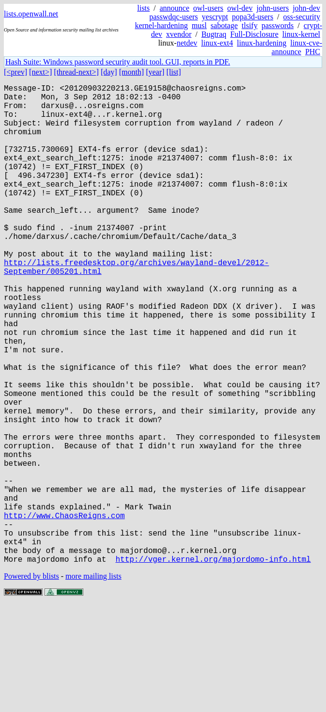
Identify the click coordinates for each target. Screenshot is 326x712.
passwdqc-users (173, 17)
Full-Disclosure (254, 34)
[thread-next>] (76, 72)
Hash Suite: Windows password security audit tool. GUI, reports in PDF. (117, 62)
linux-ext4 (217, 43)
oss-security (301, 17)
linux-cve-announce (297, 47)
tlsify (250, 25)
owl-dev (239, 8)
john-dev (306, 8)
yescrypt (215, 17)
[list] (173, 72)
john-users (272, 8)
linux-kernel (301, 34)
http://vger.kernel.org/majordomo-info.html (212, 665)
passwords (278, 25)
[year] (155, 72)
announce (174, 8)
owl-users (208, 8)
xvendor (178, 34)
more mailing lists (93, 683)
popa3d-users (252, 17)
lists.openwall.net (31, 14)
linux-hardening (261, 43)
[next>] (40, 72)
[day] (109, 72)
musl (199, 25)
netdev (187, 43)
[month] (131, 72)
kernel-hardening (161, 25)
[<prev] (15, 72)
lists (143, 8)
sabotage (224, 25)
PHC (312, 51)
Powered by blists (31, 683)
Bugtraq (214, 34)
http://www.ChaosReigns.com (64, 612)
